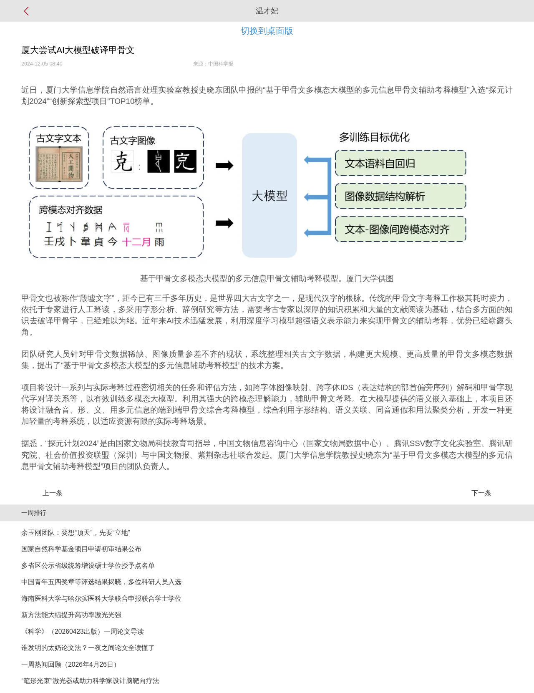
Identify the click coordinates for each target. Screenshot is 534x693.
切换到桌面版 (267, 30)
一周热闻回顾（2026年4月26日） (70, 664)
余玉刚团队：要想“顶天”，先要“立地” (75, 532)
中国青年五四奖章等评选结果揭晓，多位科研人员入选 (101, 581)
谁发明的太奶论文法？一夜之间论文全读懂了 (88, 647)
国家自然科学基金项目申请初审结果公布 (81, 548)
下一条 (481, 492)
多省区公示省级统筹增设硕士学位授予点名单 (88, 565)
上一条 (53, 492)
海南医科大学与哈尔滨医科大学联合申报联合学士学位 (101, 598)
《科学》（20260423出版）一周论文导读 (82, 631)
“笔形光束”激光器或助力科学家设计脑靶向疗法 (90, 680)
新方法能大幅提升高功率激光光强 (71, 614)
